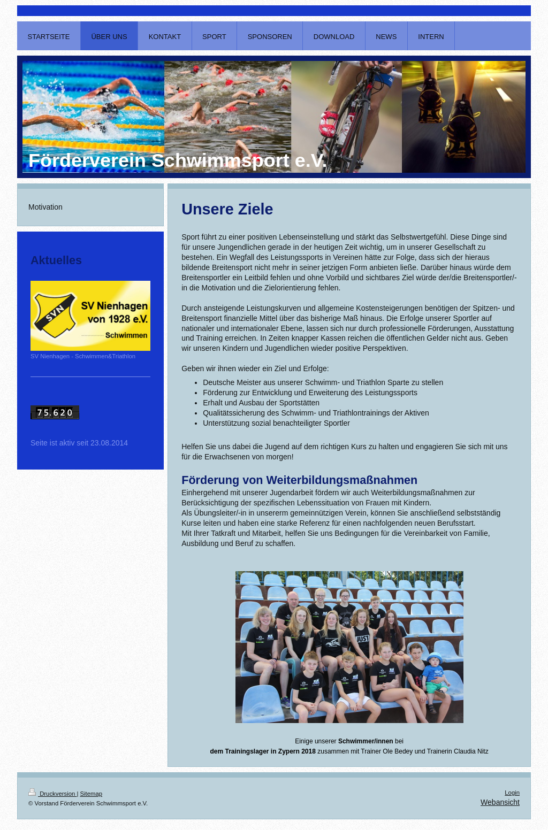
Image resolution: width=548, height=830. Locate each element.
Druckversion (52, 793)
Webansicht (500, 802)
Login (512, 792)
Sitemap (91, 793)
